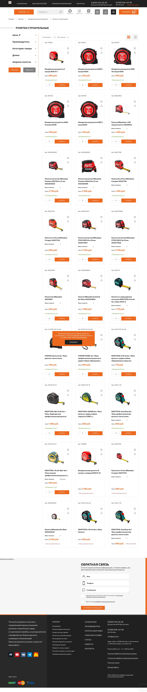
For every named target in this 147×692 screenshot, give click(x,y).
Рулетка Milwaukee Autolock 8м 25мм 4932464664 (90, 299)
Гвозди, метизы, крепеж (60, 637)
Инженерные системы (59, 643)
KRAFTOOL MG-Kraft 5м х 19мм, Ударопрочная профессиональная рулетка (56, 415)
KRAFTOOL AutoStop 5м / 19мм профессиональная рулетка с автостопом (122, 415)
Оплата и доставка (94, 635)
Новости (89, 648)
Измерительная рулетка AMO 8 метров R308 (56, 123)
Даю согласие (100, 606)
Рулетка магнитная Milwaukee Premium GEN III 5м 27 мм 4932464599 (90, 181)
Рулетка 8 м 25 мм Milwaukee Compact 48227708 (123, 180)
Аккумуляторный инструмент (62, 646)
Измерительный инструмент (61, 658)
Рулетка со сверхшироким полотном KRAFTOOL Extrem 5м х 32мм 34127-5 (123, 300)
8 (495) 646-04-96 (124, 2)
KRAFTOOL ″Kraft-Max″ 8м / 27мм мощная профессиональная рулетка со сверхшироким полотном (56, 474)
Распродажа (56, 630)
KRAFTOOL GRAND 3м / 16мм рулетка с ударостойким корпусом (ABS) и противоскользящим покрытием (90, 415)
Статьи (88, 644)
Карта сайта (13, 681)
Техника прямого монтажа (61, 633)
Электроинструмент (59, 649)
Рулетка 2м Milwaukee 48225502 (53, 299)
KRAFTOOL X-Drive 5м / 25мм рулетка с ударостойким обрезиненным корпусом (123, 359)
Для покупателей (39, 3)
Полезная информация (61, 3)
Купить (62, 85)
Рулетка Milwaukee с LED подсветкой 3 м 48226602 (122, 123)
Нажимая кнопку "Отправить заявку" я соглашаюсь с (104, 600)
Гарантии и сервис (93, 640)
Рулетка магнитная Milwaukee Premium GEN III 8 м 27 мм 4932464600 (56, 181)
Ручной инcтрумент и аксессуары (63, 655)
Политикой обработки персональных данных (104, 600)
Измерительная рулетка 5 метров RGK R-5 (55, 70)
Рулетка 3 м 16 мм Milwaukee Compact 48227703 (56, 239)
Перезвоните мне (133, 5)
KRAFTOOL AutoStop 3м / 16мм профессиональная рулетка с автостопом (122, 533)
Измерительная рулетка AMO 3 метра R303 (90, 123)
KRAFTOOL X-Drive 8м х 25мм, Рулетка (88, 532)
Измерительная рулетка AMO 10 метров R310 (123, 70)
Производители (92, 631)
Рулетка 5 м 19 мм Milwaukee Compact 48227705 (123, 473)
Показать (14, 70)
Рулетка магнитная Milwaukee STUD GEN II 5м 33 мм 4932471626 (123, 240)
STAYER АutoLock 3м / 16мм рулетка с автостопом (56, 358)
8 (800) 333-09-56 (99, 3)
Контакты (81, 3)
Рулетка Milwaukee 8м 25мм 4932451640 (56, 532)
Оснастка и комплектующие (61, 640)
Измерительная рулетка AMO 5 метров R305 (90, 70)
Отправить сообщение (92, 612)
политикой (82, 337)
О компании (22, 3)
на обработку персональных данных (104, 606)
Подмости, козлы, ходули (60, 652)
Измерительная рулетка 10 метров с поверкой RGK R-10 (90, 473)
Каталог (56, 626)
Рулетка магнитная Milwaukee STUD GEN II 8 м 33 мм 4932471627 (90, 240)
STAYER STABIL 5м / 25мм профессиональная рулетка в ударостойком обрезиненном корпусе (90, 359)
